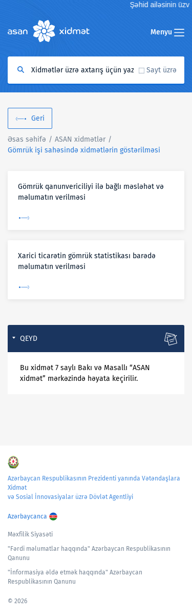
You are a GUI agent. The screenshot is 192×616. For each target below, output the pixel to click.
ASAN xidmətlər (80, 139)
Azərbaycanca (27, 516)
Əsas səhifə (27, 139)
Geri (38, 118)
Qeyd (28, 338)
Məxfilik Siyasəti (30, 534)
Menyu (167, 32)
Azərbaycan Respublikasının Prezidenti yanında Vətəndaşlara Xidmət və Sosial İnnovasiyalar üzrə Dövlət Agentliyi (94, 487)
